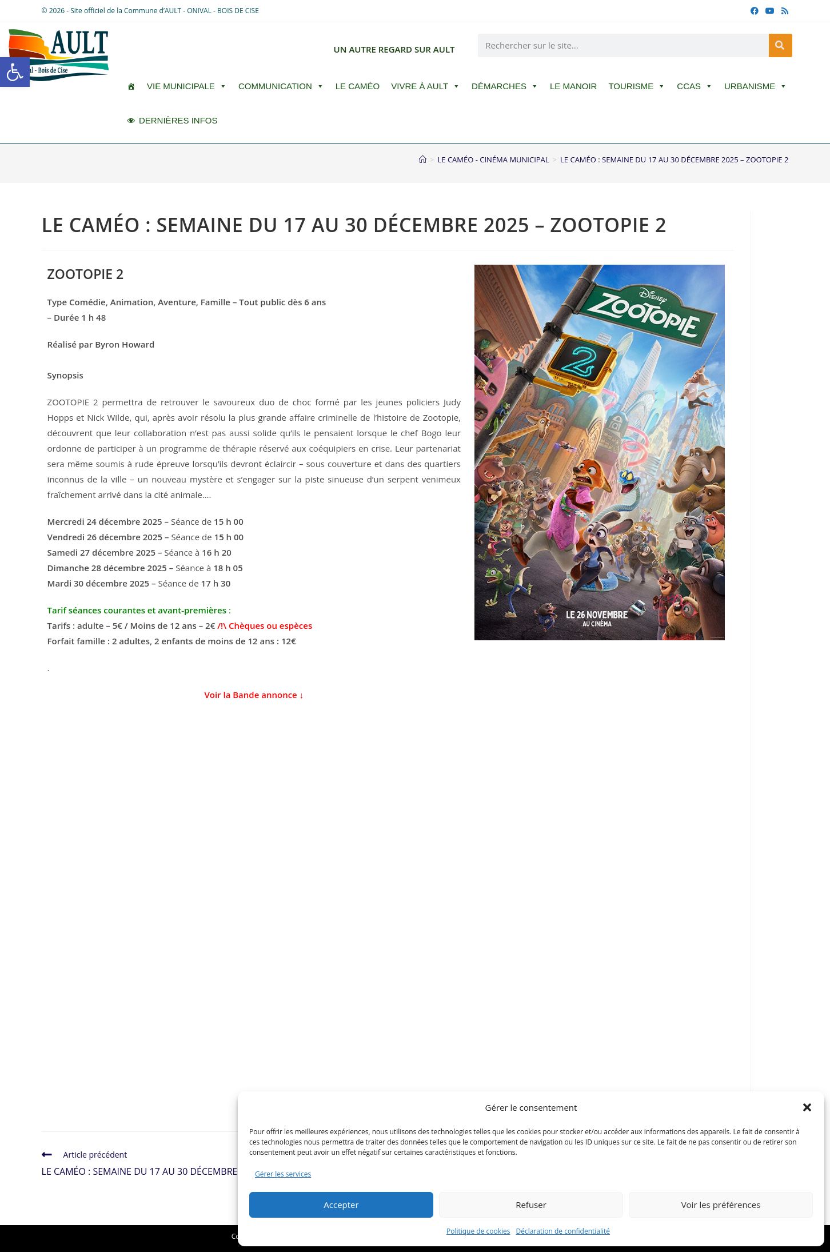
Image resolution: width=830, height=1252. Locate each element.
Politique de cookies (478, 1231)
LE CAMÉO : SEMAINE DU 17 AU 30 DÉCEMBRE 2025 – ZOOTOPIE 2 (674, 159)
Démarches (505, 86)
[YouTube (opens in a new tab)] (770, 11)
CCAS (695, 86)
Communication (281, 86)
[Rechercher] (780, 45)
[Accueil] (422, 159)
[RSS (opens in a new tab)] (783, 11)
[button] (15, 72)
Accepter (341, 1204)
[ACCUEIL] (131, 86)
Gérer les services (283, 1174)
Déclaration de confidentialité (563, 1231)
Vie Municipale (187, 86)
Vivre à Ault (425, 86)
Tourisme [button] (636, 86)
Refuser (531, 1204)
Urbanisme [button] (755, 86)
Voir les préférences (721, 1204)
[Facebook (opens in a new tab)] (754, 11)
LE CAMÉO (358, 86)
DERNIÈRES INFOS (178, 120)
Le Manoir (573, 86)
